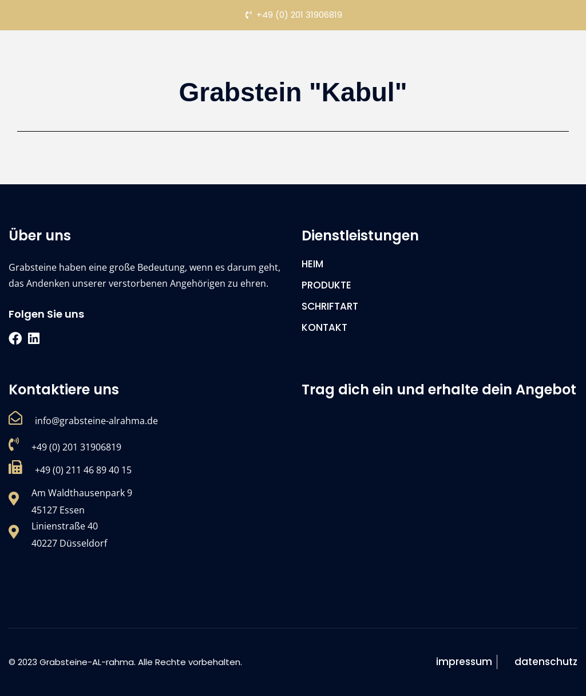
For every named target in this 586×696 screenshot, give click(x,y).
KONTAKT (324, 327)
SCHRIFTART (330, 306)
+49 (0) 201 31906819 (76, 447)
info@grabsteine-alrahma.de (96, 420)
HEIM (312, 264)
